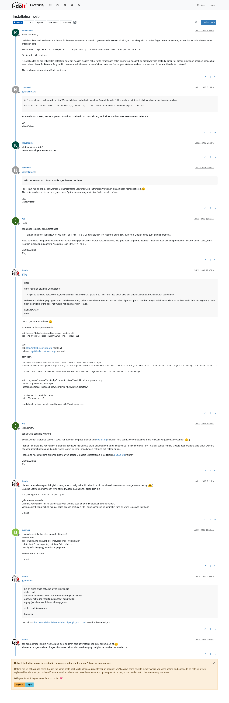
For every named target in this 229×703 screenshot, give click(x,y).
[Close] (213, 663)
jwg (23, 219)
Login (29, 685)
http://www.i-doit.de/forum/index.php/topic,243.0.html (60, 622)
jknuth (25, 270)
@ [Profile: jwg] (24, 274)
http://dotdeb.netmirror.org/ (39, 348)
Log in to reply (209, 22)
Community (37, 5)
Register (19, 685)
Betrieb (18, 22)
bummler (26, 530)
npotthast (26, 87)
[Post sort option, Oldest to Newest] (196, 22)
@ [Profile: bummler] (27, 580)
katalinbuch (27, 30)
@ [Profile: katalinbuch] (28, 91)
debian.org (101, 439)
